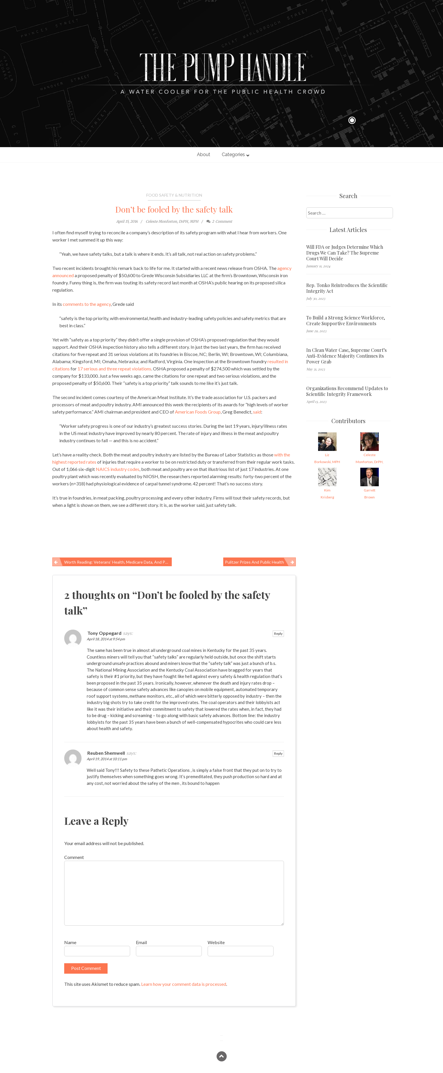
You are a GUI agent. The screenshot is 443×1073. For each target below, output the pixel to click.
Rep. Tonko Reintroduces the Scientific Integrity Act (347, 288)
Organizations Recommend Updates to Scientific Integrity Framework (347, 391)
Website (216, 942)
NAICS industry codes (117, 469)
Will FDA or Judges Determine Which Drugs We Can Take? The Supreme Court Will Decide (344, 253)
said (257, 411)
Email (141, 942)
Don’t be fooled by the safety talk (174, 209)
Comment (74, 857)
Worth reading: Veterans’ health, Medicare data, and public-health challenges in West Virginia (118, 562)
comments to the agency (86, 304)
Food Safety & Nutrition (174, 195)
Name (70, 942)
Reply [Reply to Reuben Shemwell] (278, 753)
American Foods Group (198, 411)
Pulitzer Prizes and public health (254, 562)
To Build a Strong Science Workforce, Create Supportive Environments (345, 320)
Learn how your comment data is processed (183, 984)
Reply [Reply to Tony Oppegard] (278, 633)
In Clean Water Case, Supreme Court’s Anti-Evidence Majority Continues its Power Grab (346, 356)
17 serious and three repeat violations (114, 368)
